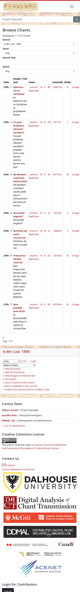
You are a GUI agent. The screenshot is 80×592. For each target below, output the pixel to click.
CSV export (10, 379)
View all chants (13, 368)
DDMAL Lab (8, 420)
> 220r (32, 361)
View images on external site (20, 375)
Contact (8, 465)
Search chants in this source (20, 382)
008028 (57, 230)
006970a (57, 87)
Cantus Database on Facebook (18, 469)
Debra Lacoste (10, 410)
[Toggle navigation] (71, 6)
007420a (57, 304)
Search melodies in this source (21, 386)
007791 (57, 122)
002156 (57, 212)
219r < (24, 361)
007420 (57, 255)
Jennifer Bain (9, 415)
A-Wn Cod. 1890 (16, 351)
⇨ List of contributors (13, 425)
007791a (57, 174)
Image (75, 87)
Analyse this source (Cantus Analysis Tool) (27, 389)
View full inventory (14, 372)
